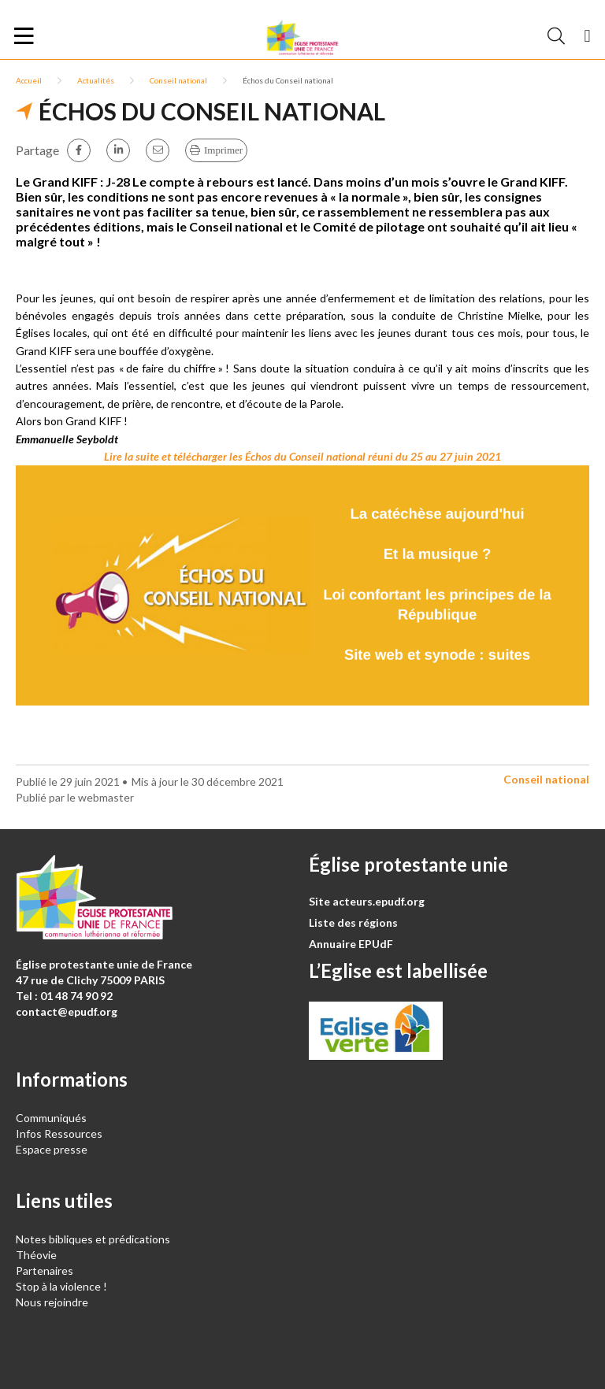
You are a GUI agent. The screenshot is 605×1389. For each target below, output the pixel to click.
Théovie (36, 1254)
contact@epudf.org (66, 1011)
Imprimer (223, 150)
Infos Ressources (60, 1133)
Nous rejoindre (52, 1302)
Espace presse (51, 1149)
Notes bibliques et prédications (93, 1239)
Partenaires (44, 1270)
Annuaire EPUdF (351, 943)
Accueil (29, 80)
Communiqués (51, 1117)
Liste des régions (353, 922)
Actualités (95, 80)
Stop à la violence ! (61, 1286)
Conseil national (178, 80)
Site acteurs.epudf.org (367, 901)
